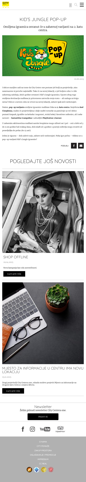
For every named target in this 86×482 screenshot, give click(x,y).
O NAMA (43, 441)
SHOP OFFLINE (15, 257)
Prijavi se (43, 417)
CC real (43, 463)
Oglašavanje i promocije (43, 455)
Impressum (43, 459)
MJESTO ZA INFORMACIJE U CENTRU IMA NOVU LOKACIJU (43, 370)
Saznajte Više (14, 274)
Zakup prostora (43, 450)
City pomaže (43, 446)
